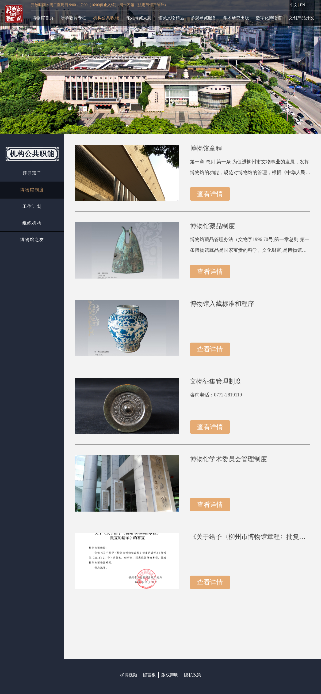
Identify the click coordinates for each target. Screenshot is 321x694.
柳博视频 (128, 675)
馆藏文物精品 (171, 18)
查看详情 (210, 193)
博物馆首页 (43, 18)
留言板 (149, 675)
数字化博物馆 (269, 18)
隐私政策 (192, 675)
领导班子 (32, 173)
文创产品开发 (301, 18)
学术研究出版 (236, 18)
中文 (293, 5)
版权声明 (169, 675)
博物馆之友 (32, 239)
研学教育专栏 (73, 18)
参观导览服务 (203, 18)
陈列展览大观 (138, 18)
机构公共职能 (106, 18)
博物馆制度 (32, 189)
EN (302, 5)
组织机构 (32, 223)
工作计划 (32, 206)
